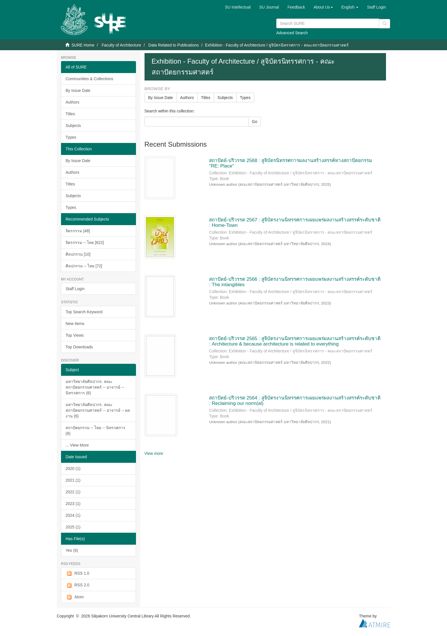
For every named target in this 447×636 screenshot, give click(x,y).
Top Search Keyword (84, 312)
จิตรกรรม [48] (78, 231)
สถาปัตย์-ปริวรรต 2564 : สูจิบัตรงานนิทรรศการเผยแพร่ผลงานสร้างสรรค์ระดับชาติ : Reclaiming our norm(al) (294, 400)
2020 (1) (73, 468)
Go (254, 121)
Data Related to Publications (174, 45)
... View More (77, 445)
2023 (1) (73, 503)
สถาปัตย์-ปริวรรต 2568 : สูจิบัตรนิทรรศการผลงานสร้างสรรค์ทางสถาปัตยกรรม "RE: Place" (290, 163)
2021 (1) (73, 480)
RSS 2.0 (77, 585)
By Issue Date (78, 90)
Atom (75, 597)
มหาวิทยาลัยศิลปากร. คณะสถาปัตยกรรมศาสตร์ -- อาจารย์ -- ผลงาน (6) (98, 410)
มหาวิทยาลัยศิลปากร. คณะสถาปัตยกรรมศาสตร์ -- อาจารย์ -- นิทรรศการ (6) (95, 387)
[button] (323, 7)
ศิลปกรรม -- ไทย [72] (84, 266)
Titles (70, 114)
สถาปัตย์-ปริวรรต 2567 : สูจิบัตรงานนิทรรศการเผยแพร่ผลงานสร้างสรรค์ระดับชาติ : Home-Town (294, 222)
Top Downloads (79, 347)
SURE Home (83, 45)
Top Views (75, 335)
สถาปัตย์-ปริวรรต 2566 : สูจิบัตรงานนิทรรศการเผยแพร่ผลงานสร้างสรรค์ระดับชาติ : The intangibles (294, 281)
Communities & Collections (89, 78)
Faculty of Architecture (121, 45)
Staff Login (75, 288)
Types (71, 137)
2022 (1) (73, 492)
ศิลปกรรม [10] (78, 254)
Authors (72, 102)
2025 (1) (73, 527)
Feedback (296, 7)
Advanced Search (292, 33)
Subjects (73, 125)
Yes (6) (72, 550)
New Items (75, 323)
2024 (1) (73, 515)
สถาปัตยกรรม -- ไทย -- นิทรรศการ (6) (95, 430)
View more (154, 453)
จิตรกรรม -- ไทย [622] (85, 242)
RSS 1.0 (77, 573)
